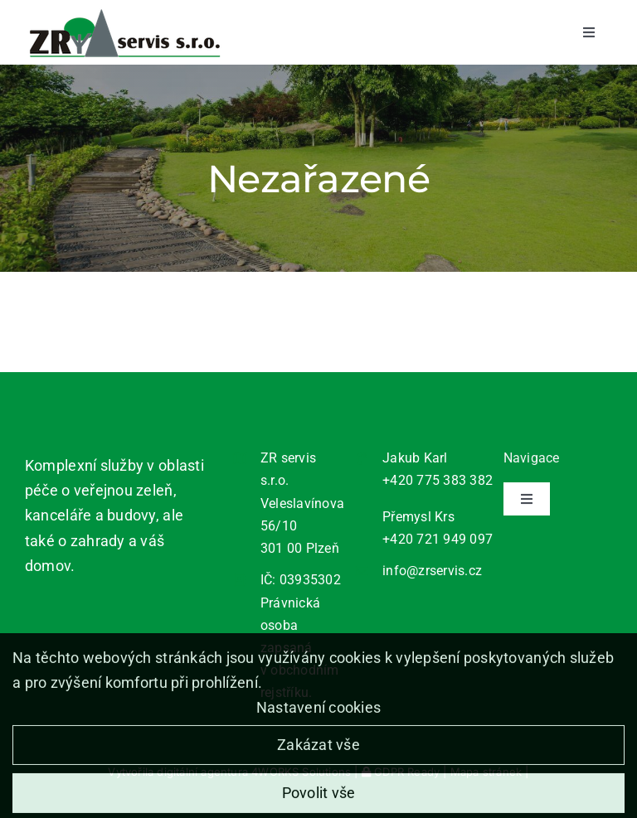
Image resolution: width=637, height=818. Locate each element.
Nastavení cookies (319, 713)
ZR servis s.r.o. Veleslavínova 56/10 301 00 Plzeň (302, 503)
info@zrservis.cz (432, 570)
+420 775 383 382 (437, 480)
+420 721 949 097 (437, 539)
